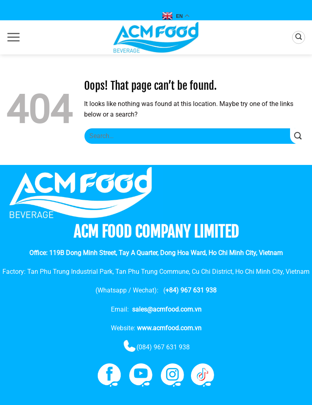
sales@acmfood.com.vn (167, 309)
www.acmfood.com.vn (169, 328)
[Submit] (298, 136)
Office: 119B (156, 253)
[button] (13, 37)
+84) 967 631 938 (191, 290)
